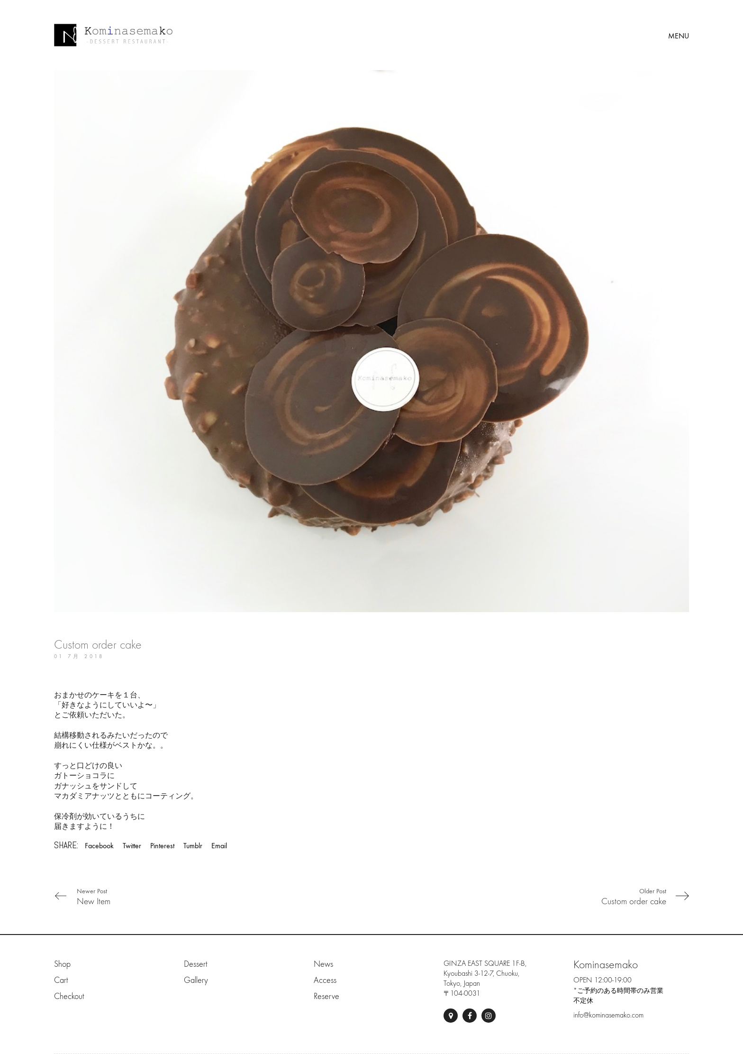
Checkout (69, 996)
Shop (62, 964)
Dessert (195, 964)
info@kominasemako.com (608, 1015)
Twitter (132, 845)
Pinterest (162, 845)
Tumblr (192, 845)
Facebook (99, 845)
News (323, 964)
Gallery (196, 980)
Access (325, 980)
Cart (61, 980)
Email (219, 845)
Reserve (326, 996)
